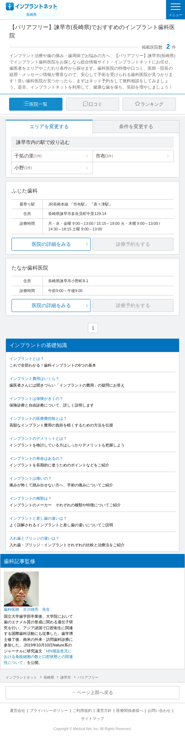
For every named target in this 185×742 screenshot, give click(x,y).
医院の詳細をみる (51, 244)
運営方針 (104, 710)
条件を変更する (136, 126)
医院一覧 (38, 104)
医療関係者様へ (129, 710)
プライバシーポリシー (49, 710)
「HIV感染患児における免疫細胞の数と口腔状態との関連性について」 (38, 657)
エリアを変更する (49, 126)
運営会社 (17, 710)
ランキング (152, 104)
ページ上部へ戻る (95, 692)
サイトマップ (92, 718)
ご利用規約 (82, 710)
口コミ (95, 104)
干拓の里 (28, 156)
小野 (23, 168)
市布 (104, 156)
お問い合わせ (159, 710)
